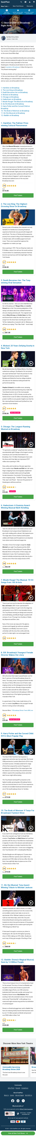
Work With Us (28, 1095)
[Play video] (31, 140)
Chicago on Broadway (11, 97)
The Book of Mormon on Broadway (16, 111)
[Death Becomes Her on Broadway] (18, 281)
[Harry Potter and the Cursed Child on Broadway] (18, 734)
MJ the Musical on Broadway (14, 113)
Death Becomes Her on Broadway (15, 92)
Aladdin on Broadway (11, 115)
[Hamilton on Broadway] (18, 124)
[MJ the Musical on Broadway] (18, 886)
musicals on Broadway (12, 67)
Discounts (30, 6)
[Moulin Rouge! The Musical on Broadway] (18, 581)
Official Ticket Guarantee (26, 1109)
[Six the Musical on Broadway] (18, 653)
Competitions (24, 1088)
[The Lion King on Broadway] (18, 205)
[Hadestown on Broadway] (18, 506)
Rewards (18, 1088)
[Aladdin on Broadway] (18, 961)
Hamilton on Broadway (11, 88)
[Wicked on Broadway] (18, 347)
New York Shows (18, 6)
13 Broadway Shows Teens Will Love (22, 710)
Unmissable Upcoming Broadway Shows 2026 (11, 1068)
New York (5, 6)
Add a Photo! (11, 1088)
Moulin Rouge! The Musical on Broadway (18, 102)
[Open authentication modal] (30, 2)
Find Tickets (18, 195)
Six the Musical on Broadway (13, 104)
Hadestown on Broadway (12, 99)
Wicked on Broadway (10, 95)
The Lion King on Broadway (13, 90)
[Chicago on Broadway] (18, 427)
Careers (12, 1095)
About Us (6, 1095)
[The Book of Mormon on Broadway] (18, 811)
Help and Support (19, 1095)
